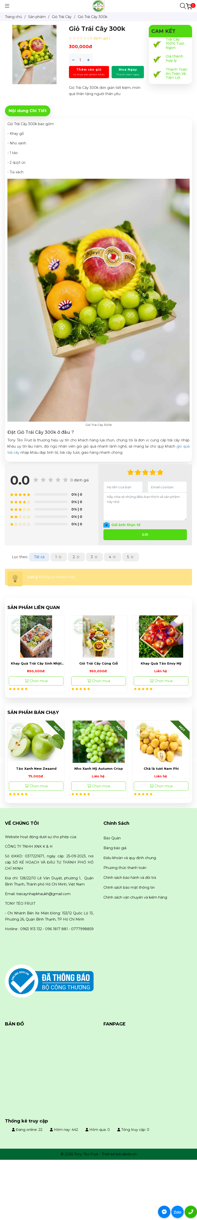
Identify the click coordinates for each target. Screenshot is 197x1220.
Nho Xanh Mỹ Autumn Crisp (161, 768)
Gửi (145, 534)
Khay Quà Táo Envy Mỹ (161, 663)
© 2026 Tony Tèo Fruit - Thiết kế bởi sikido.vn (99, 1154)
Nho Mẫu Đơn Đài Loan (36, 768)
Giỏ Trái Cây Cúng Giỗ (98, 663)
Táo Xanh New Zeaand (99, 768)
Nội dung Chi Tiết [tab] (28, 110)
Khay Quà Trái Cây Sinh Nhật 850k (36, 663)
